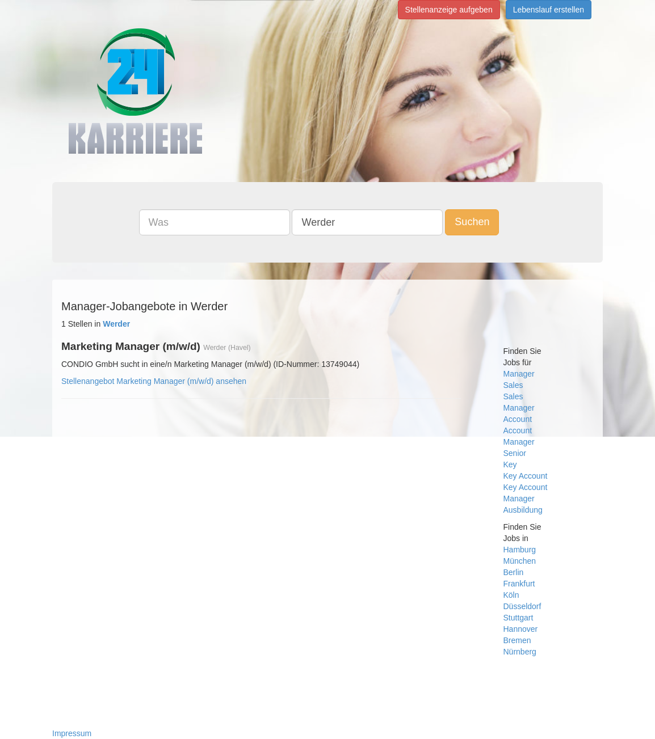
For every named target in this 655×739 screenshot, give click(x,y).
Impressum (71, 733)
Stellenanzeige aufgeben (449, 9)
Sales (513, 385)
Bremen (517, 640)
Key (510, 464)
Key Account (525, 475)
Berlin (513, 572)
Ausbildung (523, 509)
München (519, 560)
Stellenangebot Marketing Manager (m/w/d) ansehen (153, 381)
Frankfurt (519, 583)
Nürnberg (519, 651)
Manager (519, 373)
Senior (514, 453)
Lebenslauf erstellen (548, 9)
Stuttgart (518, 617)
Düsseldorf (522, 606)
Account (517, 419)
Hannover (520, 629)
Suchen (472, 221)
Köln (511, 594)
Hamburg (519, 549)
